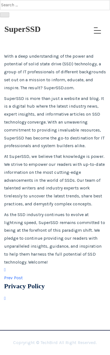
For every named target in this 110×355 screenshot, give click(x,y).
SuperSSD (22, 28)
